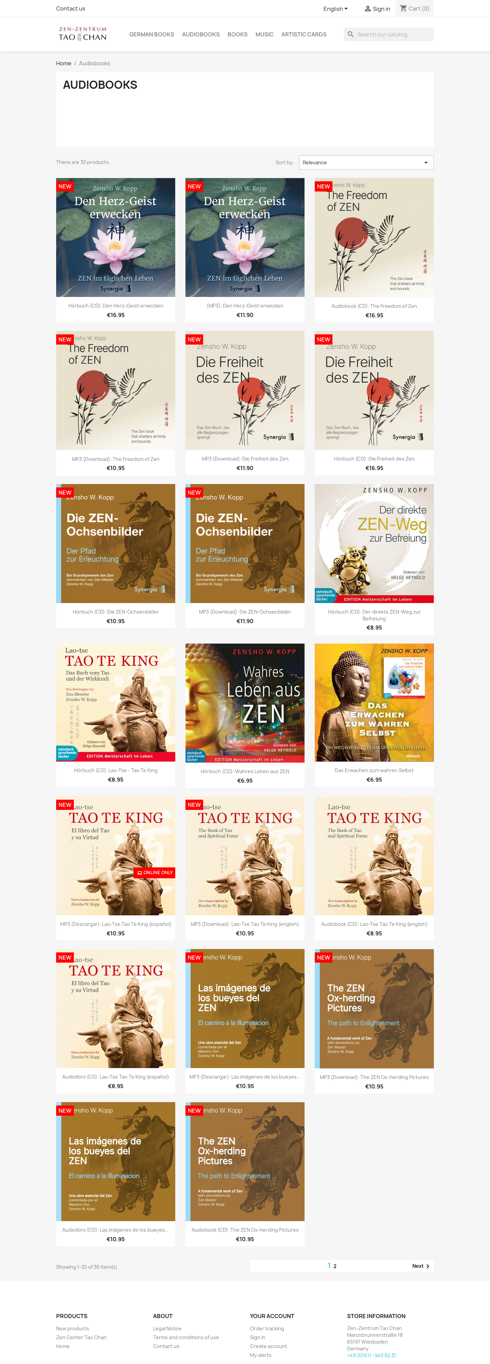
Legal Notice (167, 1328)
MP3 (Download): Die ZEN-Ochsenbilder (245, 612)
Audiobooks (201, 34)
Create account (268, 1346)
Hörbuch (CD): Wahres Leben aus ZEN (245, 771)
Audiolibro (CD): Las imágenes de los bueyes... (115, 1230)
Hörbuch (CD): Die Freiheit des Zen (374, 458)
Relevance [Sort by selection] (366, 163)
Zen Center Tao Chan (81, 1337)
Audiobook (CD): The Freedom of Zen (374, 306)
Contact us (70, 8)
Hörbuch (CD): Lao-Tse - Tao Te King (116, 770)
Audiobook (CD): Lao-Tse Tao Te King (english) (374, 924)
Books (238, 34)
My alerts (261, 1355)
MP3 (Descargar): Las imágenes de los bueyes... (245, 1077)
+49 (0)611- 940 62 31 (371, 1355)
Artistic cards (304, 34)
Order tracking (267, 1328)
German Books (151, 34)
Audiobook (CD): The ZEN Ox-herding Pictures (245, 1230)
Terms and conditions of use (186, 1337)
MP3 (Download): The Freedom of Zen (116, 459)
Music (265, 34)
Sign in (257, 1337)
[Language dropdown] (337, 9)
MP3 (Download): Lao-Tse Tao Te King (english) (245, 924)
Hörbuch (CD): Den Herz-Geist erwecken (115, 305)
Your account (272, 1316)
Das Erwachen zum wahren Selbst (374, 770)
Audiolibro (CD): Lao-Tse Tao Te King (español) (115, 1077)
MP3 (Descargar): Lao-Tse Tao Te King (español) (116, 924)
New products (72, 1328)
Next (422, 1266)
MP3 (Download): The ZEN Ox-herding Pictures (374, 1077)
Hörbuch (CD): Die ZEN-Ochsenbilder (116, 612)
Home (63, 1346)
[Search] (389, 34)
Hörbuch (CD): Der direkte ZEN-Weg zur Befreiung (374, 615)
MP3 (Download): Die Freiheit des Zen (245, 458)
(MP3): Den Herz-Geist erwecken (245, 305)
